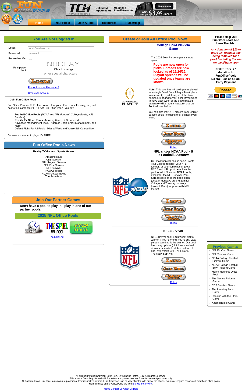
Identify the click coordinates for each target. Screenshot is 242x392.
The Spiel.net (56, 236)
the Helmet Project (142, 383)
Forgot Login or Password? (43, 87)
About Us (127, 389)
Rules (173, 147)
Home (107, 389)
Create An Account (38, 93)
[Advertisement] (121, 339)
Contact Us (116, 389)
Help (135, 389)
